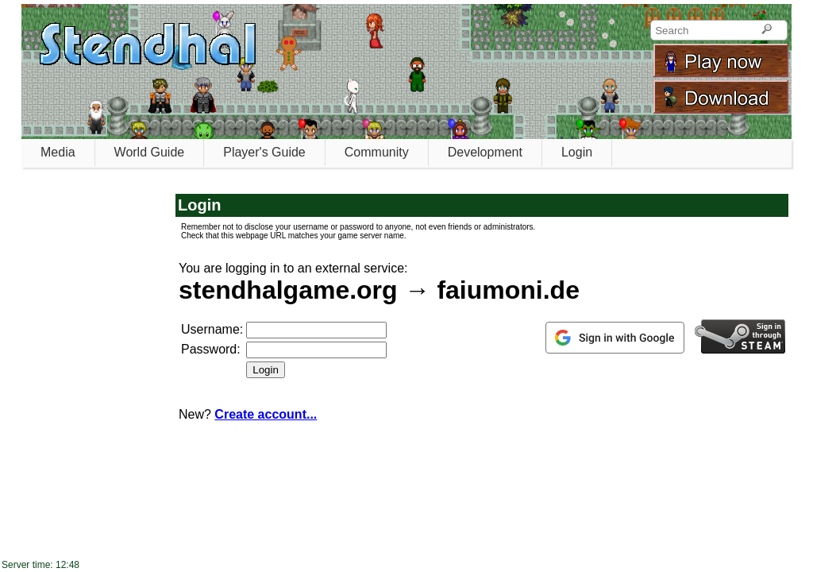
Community (377, 152)
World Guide (149, 152)
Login (576, 152)
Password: (211, 349)
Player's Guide (264, 152)
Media (57, 152)
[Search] (766, 30)
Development (485, 152)
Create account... (265, 414)
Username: (212, 329)
